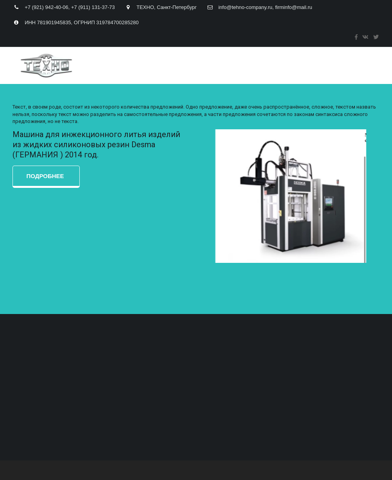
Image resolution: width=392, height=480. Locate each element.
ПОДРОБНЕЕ (46, 176)
